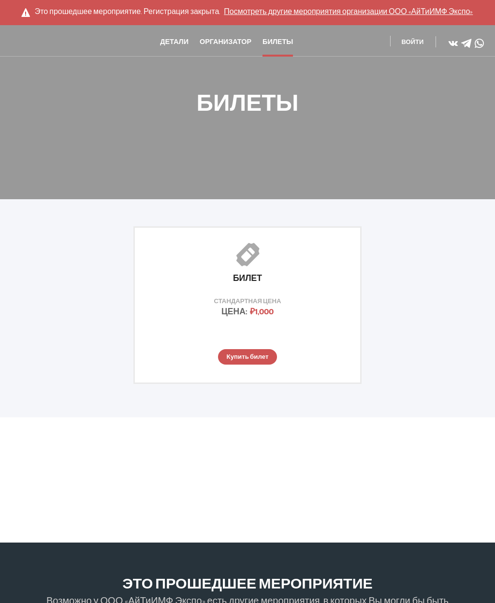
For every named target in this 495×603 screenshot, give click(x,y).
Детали (174, 43)
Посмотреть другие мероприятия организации (348, 11)
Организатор (225, 43)
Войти (413, 42)
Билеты (277, 43)
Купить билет (247, 357)
